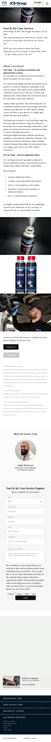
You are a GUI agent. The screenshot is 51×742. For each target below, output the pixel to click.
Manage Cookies (30, 738)
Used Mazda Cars (13, 705)
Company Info (9, 738)
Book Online (11, 355)
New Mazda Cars (12, 698)
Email (19, 594)
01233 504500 (28, 685)
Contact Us (11, 347)
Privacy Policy (24, 589)
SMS (27, 594)
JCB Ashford (30, 678)
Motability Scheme (13, 711)
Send (26, 598)
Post (34, 594)
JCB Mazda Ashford (14, 717)
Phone (11, 594)
